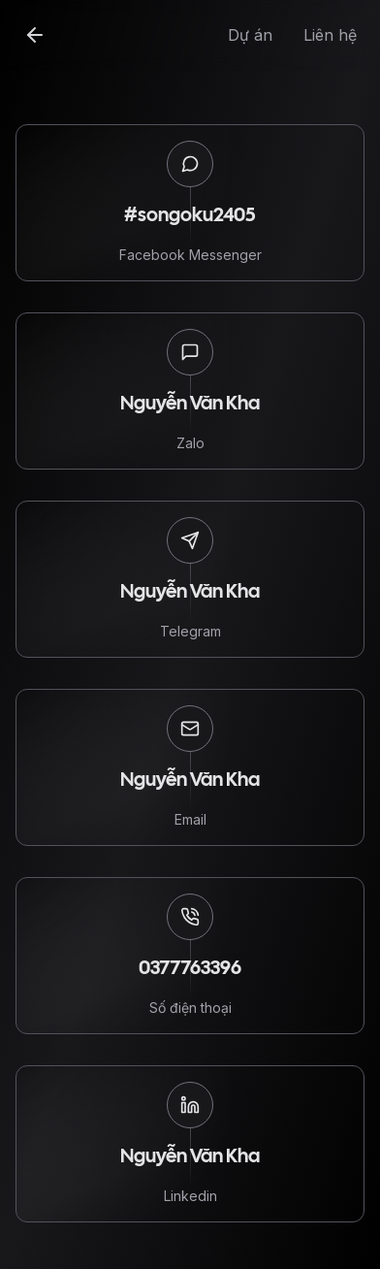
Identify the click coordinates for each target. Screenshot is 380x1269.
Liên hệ (330, 35)
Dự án (250, 35)
